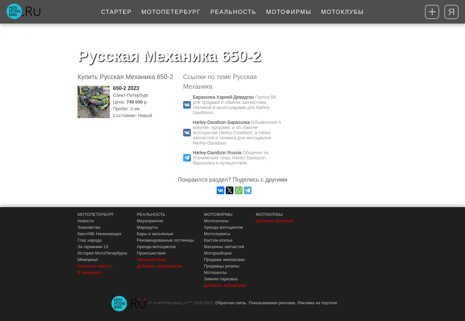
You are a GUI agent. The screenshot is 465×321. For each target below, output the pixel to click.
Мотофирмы (289, 12)
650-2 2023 (126, 88)
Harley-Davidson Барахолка (221, 122)
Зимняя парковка (221, 278)
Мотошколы (215, 272)
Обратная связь (230, 302)
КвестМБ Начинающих (99, 233)
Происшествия (151, 253)
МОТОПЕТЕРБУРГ (96, 214)
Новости (86, 220)
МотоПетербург (171, 12)
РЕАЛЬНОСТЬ (151, 214)
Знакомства (89, 227)
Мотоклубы (342, 12)
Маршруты (147, 227)
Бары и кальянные (155, 233)
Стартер (116, 12)
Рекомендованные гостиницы (165, 240)
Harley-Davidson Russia (217, 152)
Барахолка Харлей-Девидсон (223, 97)
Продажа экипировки (224, 259)
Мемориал (88, 259)
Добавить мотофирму (225, 285)
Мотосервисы (217, 233)
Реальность (233, 12)
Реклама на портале (317, 302)
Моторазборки (218, 253)
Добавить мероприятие (159, 266)
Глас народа (90, 240)
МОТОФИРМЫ (218, 214)
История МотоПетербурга (102, 253)
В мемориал (89, 272)
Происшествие (151, 259)
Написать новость (95, 266)
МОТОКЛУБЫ (269, 214)
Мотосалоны (216, 220)
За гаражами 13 (93, 246)
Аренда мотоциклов (156, 246)
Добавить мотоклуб (275, 220)
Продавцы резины (222, 266)
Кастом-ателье (218, 240)
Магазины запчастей (224, 246)
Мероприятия (150, 220)
